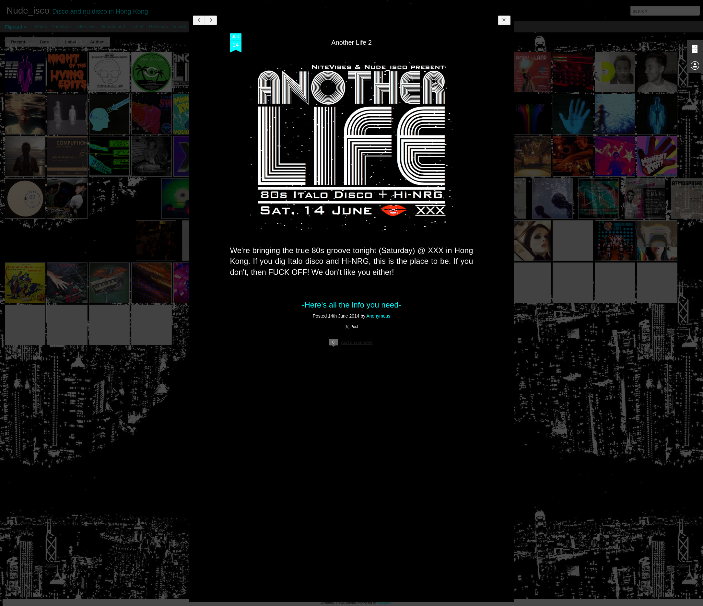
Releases (158, 26)
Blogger (384, 602)
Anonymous (384, 318)
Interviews (86, 26)
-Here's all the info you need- (357, 307)
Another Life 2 (357, 45)
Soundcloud (113, 26)
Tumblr (179, 26)
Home (41, 26)
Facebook (62, 26)
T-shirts (137, 26)
